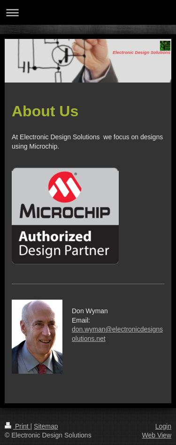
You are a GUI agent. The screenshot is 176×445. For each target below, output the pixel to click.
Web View (156, 435)
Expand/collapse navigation (88, 12)
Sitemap (46, 426)
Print (18, 426)
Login (163, 426)
